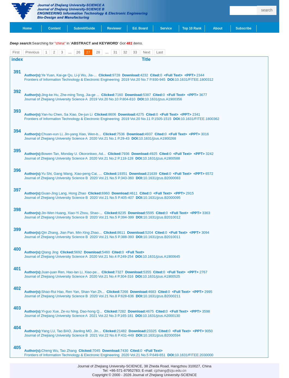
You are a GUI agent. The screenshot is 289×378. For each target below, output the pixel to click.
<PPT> (190, 75)
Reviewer (114, 28)
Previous (32, 52)
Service (166, 28)
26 (78, 52)
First (16, 52)
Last (159, 52)
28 (98, 52)
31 (115, 52)
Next (146, 52)
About (218, 28)
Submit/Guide (84, 28)
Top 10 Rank (191, 28)
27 (88, 52)
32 (125, 52)
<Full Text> (173, 75)
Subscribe (243, 28)
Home (27, 28)
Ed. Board (140, 28)
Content (54, 28)
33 (135, 52)
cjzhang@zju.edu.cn (170, 370)
